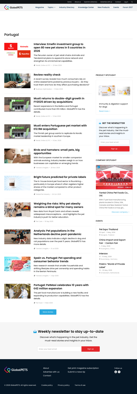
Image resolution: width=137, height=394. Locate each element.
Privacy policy (64, 385)
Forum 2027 (128, 7)
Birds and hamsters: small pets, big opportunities (57, 151)
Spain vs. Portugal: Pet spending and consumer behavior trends (57, 259)
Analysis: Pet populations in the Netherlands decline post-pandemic (57, 232)
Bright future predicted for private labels (60, 177)
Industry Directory (66, 7)
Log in (126, 2)
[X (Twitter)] (119, 372)
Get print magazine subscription (83, 368)
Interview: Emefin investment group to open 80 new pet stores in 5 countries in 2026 (59, 47)
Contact (118, 2)
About (46, 368)
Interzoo (103, 253)
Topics (50, 7)
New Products (104, 7)
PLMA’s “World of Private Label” (112, 266)
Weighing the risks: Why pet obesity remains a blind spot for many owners (58, 205)
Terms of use (80, 385)
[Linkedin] (115, 372)
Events (116, 7)
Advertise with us (106, 2)
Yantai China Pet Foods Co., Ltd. (114, 194)
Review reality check (47, 74)
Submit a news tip (76, 371)
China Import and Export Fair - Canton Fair (112, 241)
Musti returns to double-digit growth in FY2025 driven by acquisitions (59, 100)
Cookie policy (47, 385)
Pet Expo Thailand (108, 229)
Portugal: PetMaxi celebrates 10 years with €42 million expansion (61, 286)
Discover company (120, 212)
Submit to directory (90, 2)
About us (78, 2)
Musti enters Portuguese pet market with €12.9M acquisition (60, 127)
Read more (104, 111)
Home (69, 2)
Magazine (39, 7)
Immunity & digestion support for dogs (113, 105)
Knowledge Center (86, 7)
